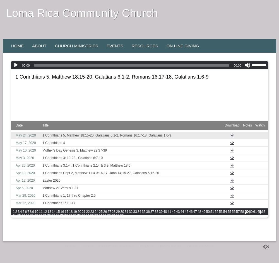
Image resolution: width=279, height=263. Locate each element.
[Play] (16, 65)
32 (131, 212)
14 (54, 212)
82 (91, 216)
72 (49, 216)
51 (212, 212)
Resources (145, 45)
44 (182, 212)
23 (92, 212)
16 (62, 212)
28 (114, 212)
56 (233, 212)
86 (109, 216)
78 (74, 216)
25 (101, 212)
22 (88, 212)
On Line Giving (183, 45)
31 (126, 212)
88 (117, 216)
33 (135, 212)
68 (31, 216)
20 (79, 212)
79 (79, 216)
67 (27, 216)
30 (122, 212)
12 (45, 212)
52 (216, 212)
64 (14, 216)
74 (57, 216)
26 (105, 212)
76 (66, 216)
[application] (139, 65)
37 (152, 212)
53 (221, 212)
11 (41, 212)
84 (100, 216)
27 (109, 212)
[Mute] (247, 65)
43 (178, 212)
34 (139, 212)
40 (165, 212)
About (39, 45)
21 (83, 212)
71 (45, 216)
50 (208, 212)
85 (105, 216)
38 (156, 212)
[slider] (131, 65)
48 (199, 212)
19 (75, 212)
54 (225, 212)
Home (17, 45)
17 (66, 212)
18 (71, 212)
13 (49, 212)
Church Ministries (76, 45)
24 (96, 212)
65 (19, 216)
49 (203, 212)
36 (148, 212)
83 (96, 216)
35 (143, 212)
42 (173, 212)
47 (195, 212)
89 (122, 216)
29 (118, 212)
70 (40, 216)
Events (115, 45)
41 (169, 212)
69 (36, 216)
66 (23, 216)
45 (186, 212)
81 (87, 216)
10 (36, 212)
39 (161, 212)
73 (53, 216)
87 (113, 216)
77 (70, 216)
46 (191, 212)
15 (58, 212)
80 (83, 216)
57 (238, 212)
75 (62, 216)
